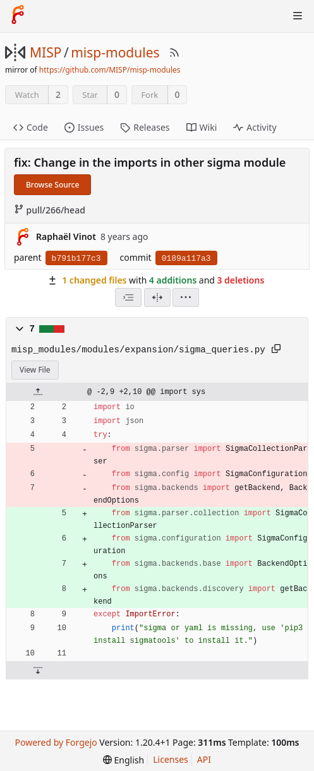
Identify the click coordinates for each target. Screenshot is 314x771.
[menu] (185, 297)
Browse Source (52, 184)
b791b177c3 (76, 258)
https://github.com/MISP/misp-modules (110, 69)
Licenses (170, 759)
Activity (254, 127)
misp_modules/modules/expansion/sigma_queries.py (138, 350)
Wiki (201, 127)
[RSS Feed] (174, 52)
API (204, 759)
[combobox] (128, 297)
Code (30, 127)
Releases (144, 127)
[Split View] (157, 297)
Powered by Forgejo (56, 742)
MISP (45, 52)
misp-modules (115, 52)
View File (35, 369)
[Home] (17, 16)
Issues (84, 127)
